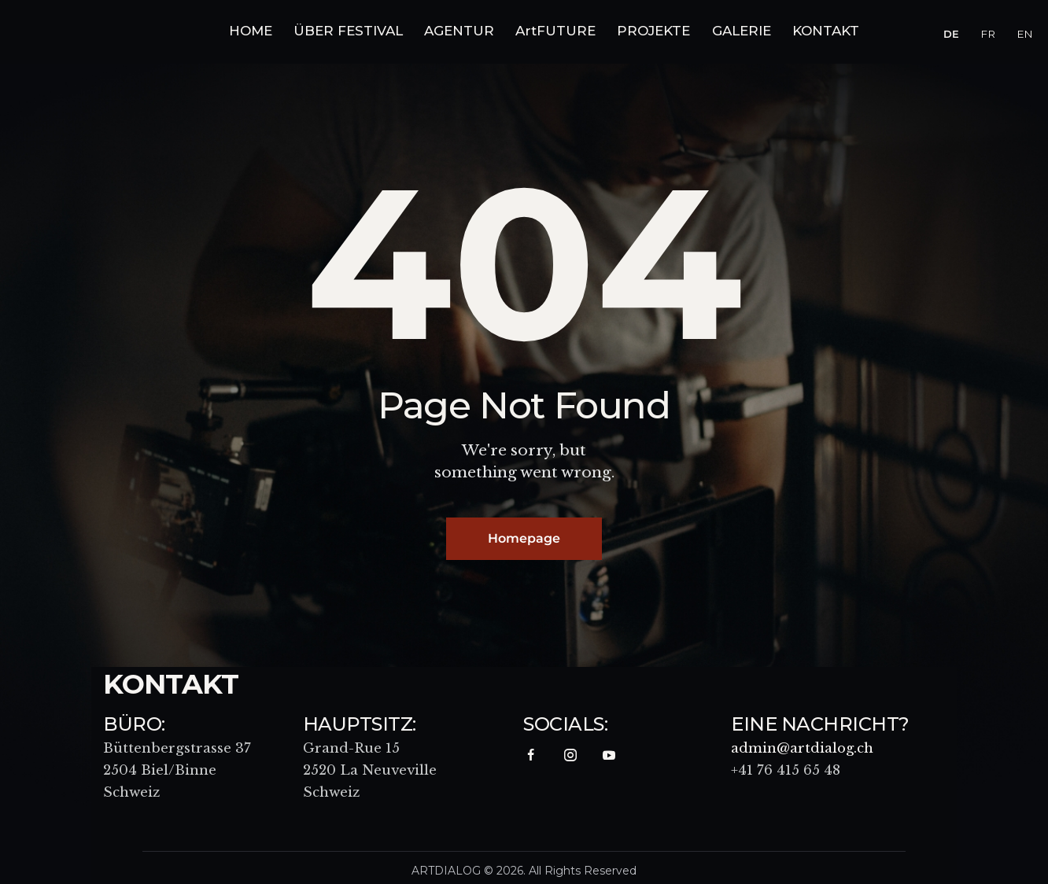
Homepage (524, 539)
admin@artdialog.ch (803, 750)
